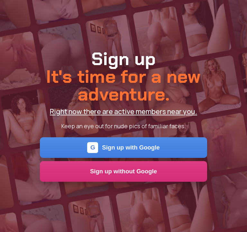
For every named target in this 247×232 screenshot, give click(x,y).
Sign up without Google (123, 171)
